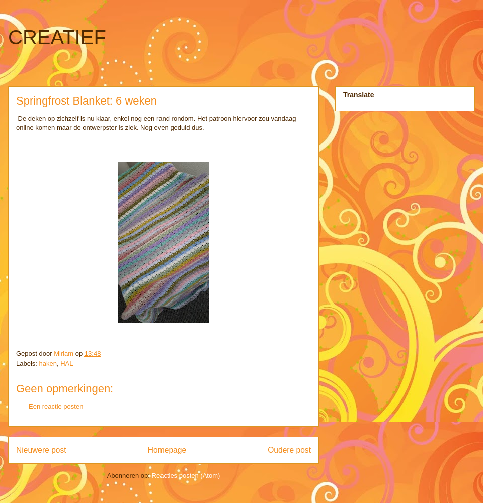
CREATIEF (57, 37)
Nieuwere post (41, 450)
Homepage (167, 450)
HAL (66, 363)
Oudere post (289, 450)
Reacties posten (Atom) (186, 475)
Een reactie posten (56, 406)
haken (48, 363)
